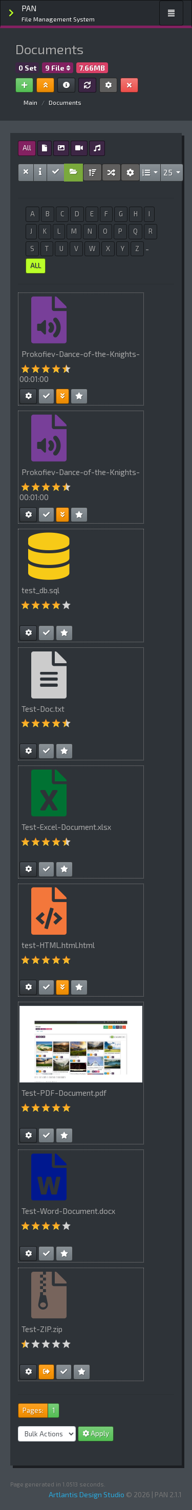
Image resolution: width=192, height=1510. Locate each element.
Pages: (33, 1410)
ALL (35, 265)
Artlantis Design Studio (86, 1494)
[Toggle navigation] (171, 13)
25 (168, 172)
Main (30, 102)
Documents (65, 102)
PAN (58, 14)
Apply (95, 1433)
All (27, 148)
